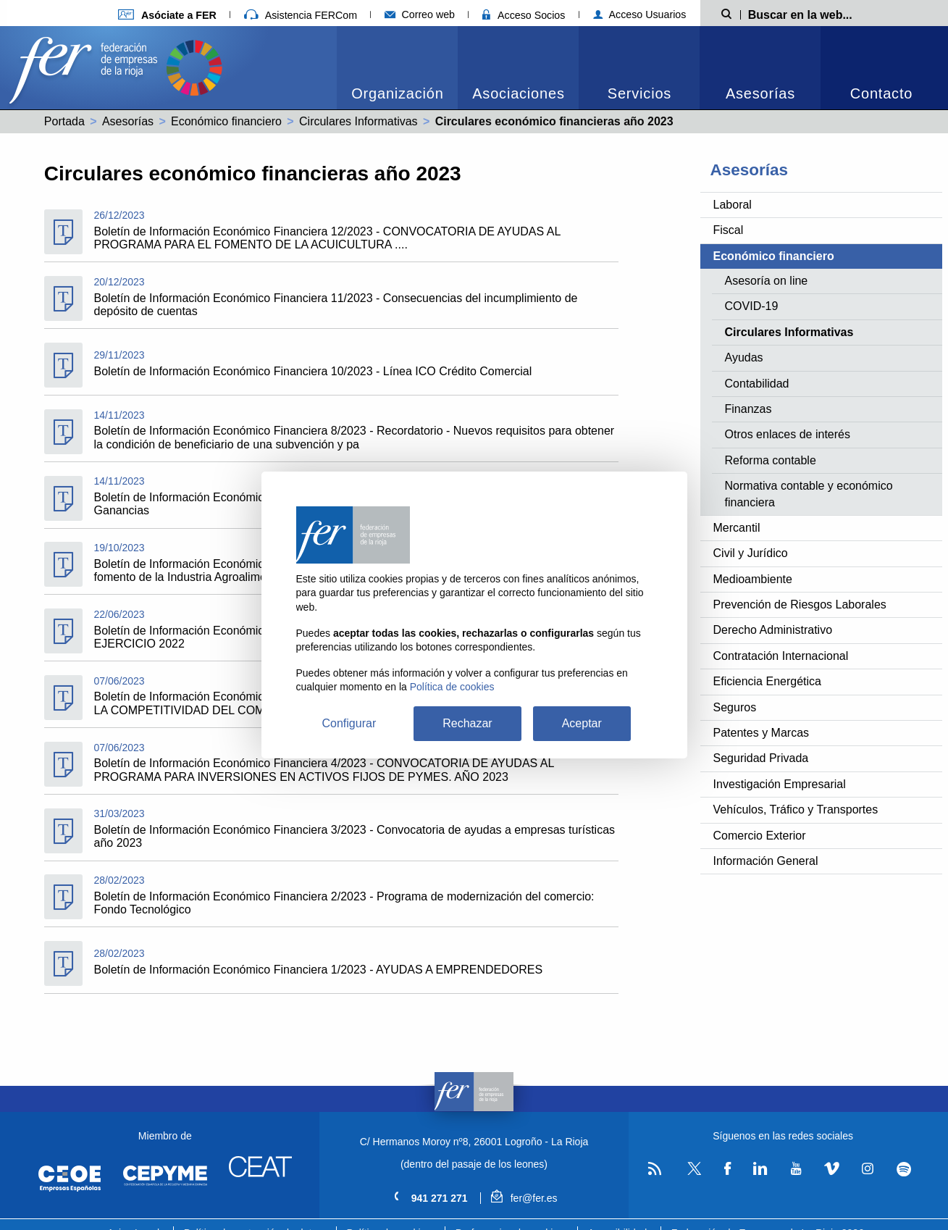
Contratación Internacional (781, 656)
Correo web (420, 14)
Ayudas (744, 357)
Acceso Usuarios (640, 14)
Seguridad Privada (761, 758)
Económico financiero (226, 121)
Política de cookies (452, 687)
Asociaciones (518, 93)
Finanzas (748, 409)
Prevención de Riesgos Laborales (799, 604)
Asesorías (760, 93)
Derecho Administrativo (773, 630)
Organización (397, 93)
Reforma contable (770, 460)
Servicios (639, 93)
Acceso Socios (523, 15)
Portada (64, 121)
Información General (765, 861)
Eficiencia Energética (767, 681)
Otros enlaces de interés (787, 434)
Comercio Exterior (759, 835)
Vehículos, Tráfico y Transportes (795, 809)
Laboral (732, 204)
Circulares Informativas (358, 121)
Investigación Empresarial (779, 784)
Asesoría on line (766, 281)
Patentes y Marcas (761, 733)
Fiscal (728, 230)
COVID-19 (752, 306)
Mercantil (736, 528)
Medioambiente (752, 579)
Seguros (735, 707)
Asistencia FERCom (300, 15)
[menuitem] (397, 67)
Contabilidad (757, 383)
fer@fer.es (524, 1198)
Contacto (881, 93)
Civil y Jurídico (750, 553)
